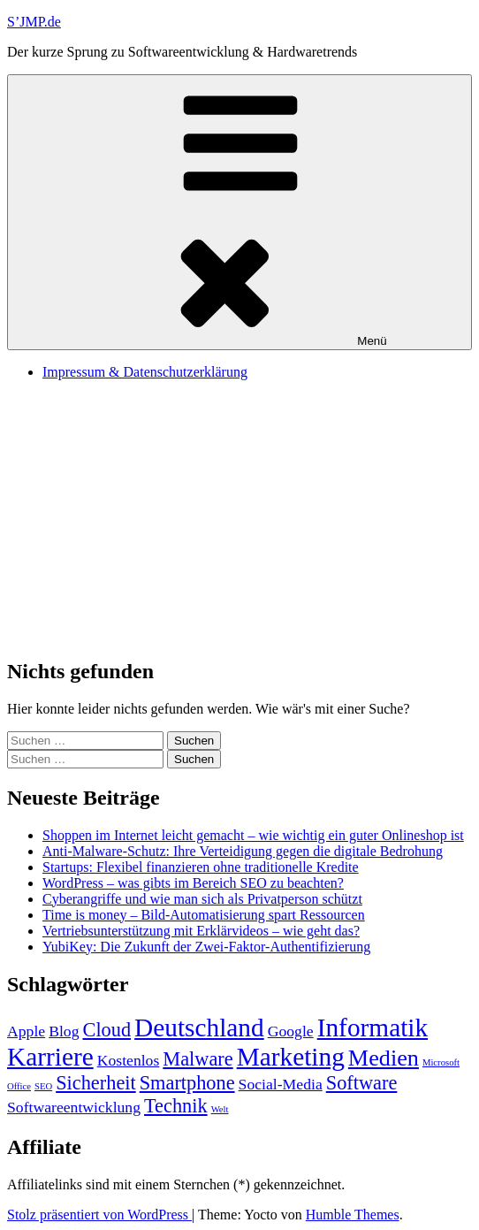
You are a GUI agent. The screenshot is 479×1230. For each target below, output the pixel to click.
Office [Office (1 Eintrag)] (19, 1086)
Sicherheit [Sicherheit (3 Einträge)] (96, 1083)
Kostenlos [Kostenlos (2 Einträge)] (128, 1060)
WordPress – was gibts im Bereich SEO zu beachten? (193, 882)
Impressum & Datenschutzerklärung (144, 371)
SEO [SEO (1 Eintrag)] (43, 1086)
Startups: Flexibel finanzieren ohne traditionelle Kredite (200, 867)
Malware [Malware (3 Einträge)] (197, 1059)
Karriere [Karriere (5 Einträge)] (50, 1057)
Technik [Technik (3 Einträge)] (176, 1106)
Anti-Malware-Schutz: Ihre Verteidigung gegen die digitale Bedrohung (242, 851)
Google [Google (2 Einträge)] (291, 1031)
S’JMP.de (34, 21)
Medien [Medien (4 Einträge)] (383, 1058)
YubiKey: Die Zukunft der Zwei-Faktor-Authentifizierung (206, 946)
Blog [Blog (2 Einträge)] (64, 1031)
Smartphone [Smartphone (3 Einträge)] (187, 1083)
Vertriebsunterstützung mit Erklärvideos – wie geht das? (201, 930)
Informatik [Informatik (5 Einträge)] (372, 1027)
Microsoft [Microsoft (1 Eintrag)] (441, 1062)
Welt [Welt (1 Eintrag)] (220, 1109)
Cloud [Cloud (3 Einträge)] (107, 1030)
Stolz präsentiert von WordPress (99, 1214)
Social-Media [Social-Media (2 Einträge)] (281, 1084)
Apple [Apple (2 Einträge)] (26, 1031)
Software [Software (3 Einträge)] (362, 1083)
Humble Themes (352, 1214)
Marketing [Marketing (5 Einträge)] (291, 1057)
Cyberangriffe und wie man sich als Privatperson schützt (202, 898)
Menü (239, 212)
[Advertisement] (239, 518)
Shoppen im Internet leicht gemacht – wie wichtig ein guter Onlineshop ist (253, 835)
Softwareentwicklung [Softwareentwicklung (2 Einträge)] (74, 1107)
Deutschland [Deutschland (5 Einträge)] (199, 1027)
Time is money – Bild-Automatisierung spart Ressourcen (203, 914)
